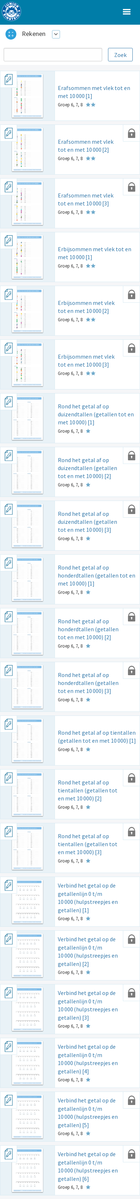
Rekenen (33, 33)
